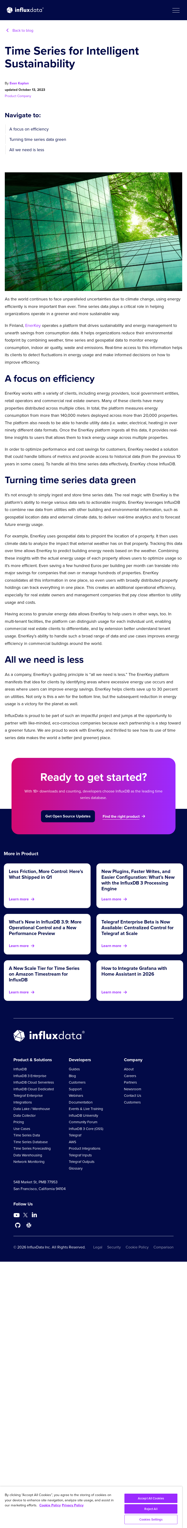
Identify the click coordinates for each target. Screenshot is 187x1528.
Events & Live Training (86, 1108)
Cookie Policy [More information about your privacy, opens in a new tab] (50, 1505)
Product (11, 96)
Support (75, 1089)
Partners (130, 1082)
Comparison (163, 1247)
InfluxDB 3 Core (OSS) (86, 1128)
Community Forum (83, 1122)
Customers (77, 1082)
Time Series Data (26, 1135)
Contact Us (132, 1095)
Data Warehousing (27, 1155)
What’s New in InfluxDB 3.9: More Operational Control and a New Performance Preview (45, 927)
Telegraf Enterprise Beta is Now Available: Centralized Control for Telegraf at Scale (137, 927)
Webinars (76, 1095)
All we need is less (26, 150)
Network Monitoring (29, 1161)
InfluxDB (20, 1069)
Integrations (22, 1102)
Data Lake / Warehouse (31, 1108)
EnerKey (33, 325)
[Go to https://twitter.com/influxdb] (25, 1216)
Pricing (18, 1122)
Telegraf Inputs (80, 1155)
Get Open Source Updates (68, 816)
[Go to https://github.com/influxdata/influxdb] (17, 1225)
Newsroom (132, 1089)
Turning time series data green (37, 139)
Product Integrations (84, 1148)
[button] (175, 10)
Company (24, 96)
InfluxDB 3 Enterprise (29, 1076)
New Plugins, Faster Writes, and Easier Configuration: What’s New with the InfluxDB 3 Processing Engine (138, 880)
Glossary (75, 1168)
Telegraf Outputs (81, 1161)
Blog (72, 1076)
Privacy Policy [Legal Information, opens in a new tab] (72, 1505)
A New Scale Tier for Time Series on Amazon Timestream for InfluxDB (44, 974)
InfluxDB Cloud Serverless (33, 1082)
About (129, 1069)
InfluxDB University (83, 1115)
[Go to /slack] (28, 1225)
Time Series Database (30, 1142)
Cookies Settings (151, 1519)
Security (114, 1247)
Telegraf (75, 1135)
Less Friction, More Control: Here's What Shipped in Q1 (46, 874)
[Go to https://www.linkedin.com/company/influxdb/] (34, 1214)
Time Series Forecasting (32, 1148)
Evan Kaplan (19, 83)
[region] (91, 1507)
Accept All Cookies (151, 1498)
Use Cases (21, 1128)
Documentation (81, 1102)
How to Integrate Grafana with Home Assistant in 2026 (134, 971)
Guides (74, 1069)
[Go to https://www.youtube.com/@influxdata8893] (17, 1215)
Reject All (150, 1509)
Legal (97, 1247)
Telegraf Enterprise (28, 1095)
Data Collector (24, 1115)
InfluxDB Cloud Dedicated (33, 1089)
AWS (72, 1142)
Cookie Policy (137, 1247)
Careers (130, 1076)
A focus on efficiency (29, 129)
